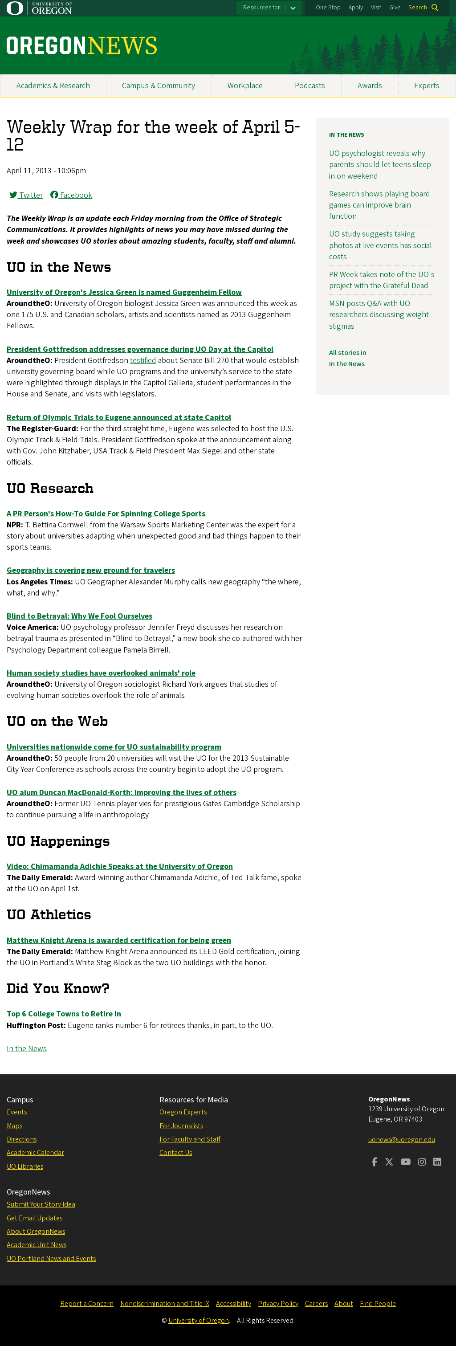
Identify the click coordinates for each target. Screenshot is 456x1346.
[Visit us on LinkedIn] (437, 1163)
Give (395, 7)
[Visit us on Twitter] (389, 1163)
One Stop (328, 7)
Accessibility (233, 1304)
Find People (378, 1304)
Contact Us (175, 1153)
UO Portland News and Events (51, 1259)
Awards (370, 85)
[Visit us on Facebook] (374, 1163)
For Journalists (181, 1126)
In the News (27, 1048)
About (343, 1304)
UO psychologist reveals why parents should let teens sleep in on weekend (380, 164)
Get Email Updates (34, 1218)
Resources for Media (193, 1099)
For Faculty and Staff (189, 1139)
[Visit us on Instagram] (422, 1163)
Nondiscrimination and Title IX (164, 1304)
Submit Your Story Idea (41, 1204)
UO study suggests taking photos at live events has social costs (380, 245)
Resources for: (262, 7)
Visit (376, 7)
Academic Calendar (35, 1153)
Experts (427, 85)
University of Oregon (198, 1321)
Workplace (245, 85)
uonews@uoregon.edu (401, 1140)
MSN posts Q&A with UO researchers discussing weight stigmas (379, 314)
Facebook (71, 195)
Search (417, 7)
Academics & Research (53, 85)
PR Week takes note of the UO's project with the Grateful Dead (382, 280)
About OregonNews (36, 1231)
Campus (20, 1099)
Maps (14, 1126)
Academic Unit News (36, 1245)
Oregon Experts (183, 1112)
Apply (356, 7)
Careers (316, 1304)
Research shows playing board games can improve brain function (379, 205)
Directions (22, 1139)
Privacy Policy (278, 1304)
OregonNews (28, 1192)
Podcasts (310, 85)
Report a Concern (87, 1304)
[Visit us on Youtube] (406, 1163)
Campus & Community (158, 85)
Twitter (26, 195)
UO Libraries (25, 1166)
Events (17, 1112)
